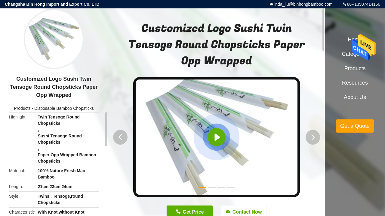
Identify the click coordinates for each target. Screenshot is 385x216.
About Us (355, 97)
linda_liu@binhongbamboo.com (302, 4)
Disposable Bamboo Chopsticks (64, 108)
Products (22, 108)
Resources (355, 83)
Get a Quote (355, 126)
